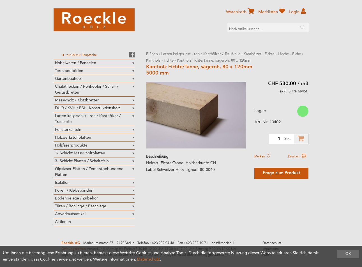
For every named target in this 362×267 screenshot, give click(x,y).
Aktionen (63, 222)
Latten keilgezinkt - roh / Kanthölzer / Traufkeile (88, 119)
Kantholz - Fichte (160, 60)
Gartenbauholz (68, 79)
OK (348, 254)
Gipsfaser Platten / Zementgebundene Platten (89, 172)
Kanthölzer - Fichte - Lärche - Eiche (272, 54)
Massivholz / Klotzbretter (77, 100)
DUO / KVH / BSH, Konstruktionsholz (87, 108)
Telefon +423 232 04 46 (155, 243)
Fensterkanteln (68, 130)
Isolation (62, 183)
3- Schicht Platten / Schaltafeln (82, 161)
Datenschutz (271, 243)
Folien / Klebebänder (74, 190)
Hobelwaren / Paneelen (75, 63)
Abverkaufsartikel (70, 214)
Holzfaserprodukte (71, 145)
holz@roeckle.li (222, 243)
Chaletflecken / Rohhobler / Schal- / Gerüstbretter (86, 89)
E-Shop (152, 54)
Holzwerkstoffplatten (73, 138)
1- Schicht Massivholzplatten (80, 153)
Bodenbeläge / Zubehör (76, 198)
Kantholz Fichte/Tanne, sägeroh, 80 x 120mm (214, 60)
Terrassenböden (69, 71)
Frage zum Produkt (281, 173)
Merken (262, 156)
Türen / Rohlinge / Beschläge (80, 206)
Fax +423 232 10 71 (192, 243)
